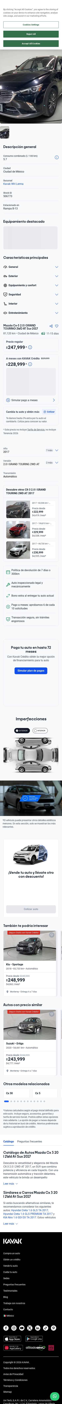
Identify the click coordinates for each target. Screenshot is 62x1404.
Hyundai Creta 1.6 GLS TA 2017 (29, 1210)
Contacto (8, 1309)
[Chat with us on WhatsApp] (55, 1396)
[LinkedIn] (37, 1328)
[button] (49, 412)
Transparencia (10, 1386)
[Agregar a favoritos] (57, 326)
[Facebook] (6, 1328)
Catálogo (8, 1141)
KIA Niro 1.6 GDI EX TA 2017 (19, 1217)
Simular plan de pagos (31, 670)
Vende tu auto (10, 1266)
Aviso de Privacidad (13, 1374)
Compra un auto (11, 1253)
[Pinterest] (53, 1328)
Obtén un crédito (11, 1259)
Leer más (10, 1183)
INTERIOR (39, 730)
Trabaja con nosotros (14, 1303)
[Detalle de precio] (30, 347)
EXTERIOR (21, 730)
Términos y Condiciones (15, 1380)
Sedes (6, 1278)
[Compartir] (51, 326)
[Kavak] (8, 4)
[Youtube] (21, 1328)
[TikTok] (45, 1328)
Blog (5, 1297)
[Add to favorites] (51, 935)
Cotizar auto (31, 909)
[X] (29, 1328)
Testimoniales (10, 1290)
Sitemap (7, 1392)
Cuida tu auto (10, 1272)
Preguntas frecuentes (29, 1141)
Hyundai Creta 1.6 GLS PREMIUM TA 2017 (28, 1213)
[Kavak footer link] (12, 1243)
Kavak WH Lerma (13, 183)
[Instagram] (14, 1328)
